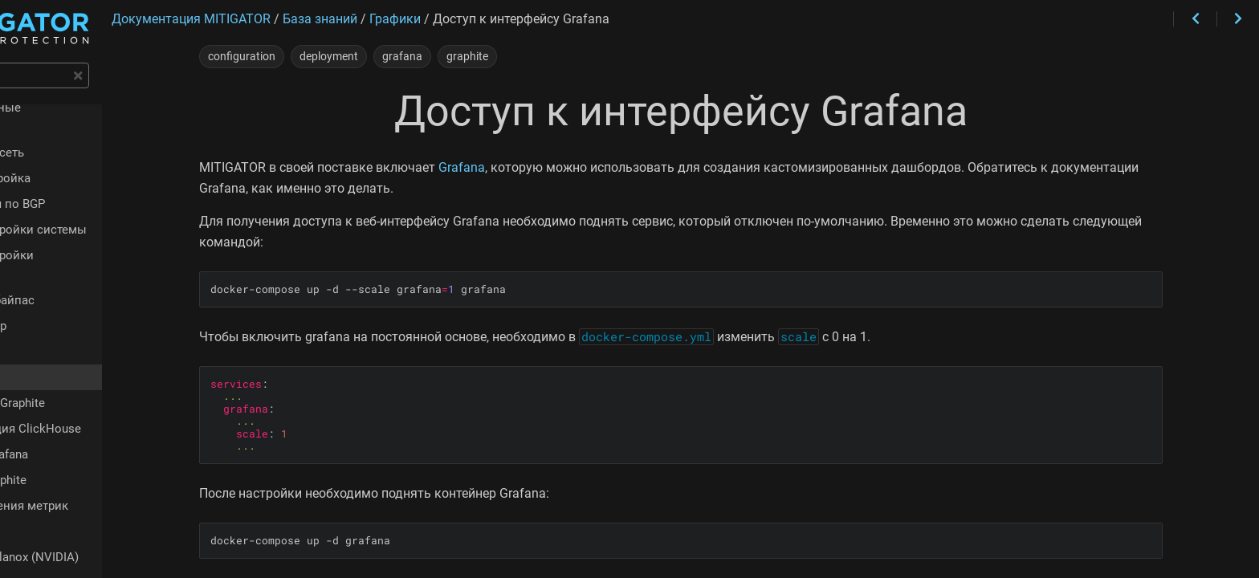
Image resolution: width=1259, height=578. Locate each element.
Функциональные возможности (118, 112)
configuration (325, 56)
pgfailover (52, 497)
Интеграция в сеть (78, 138)
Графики (49, 318)
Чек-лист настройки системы (109, 215)
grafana (486, 56)
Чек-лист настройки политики (112, 241)
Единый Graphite (85, 446)
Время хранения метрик (106, 472)
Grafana (545, 167)
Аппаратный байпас (83, 266)
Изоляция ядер (69, 292)
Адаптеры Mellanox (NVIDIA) (105, 523)
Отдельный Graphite (95, 369)
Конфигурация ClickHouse (113, 395)
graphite (551, 56)
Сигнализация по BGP (88, 189)
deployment (412, 56)
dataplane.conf (65, 549)
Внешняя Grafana (86, 420)
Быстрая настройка (81, 164)
